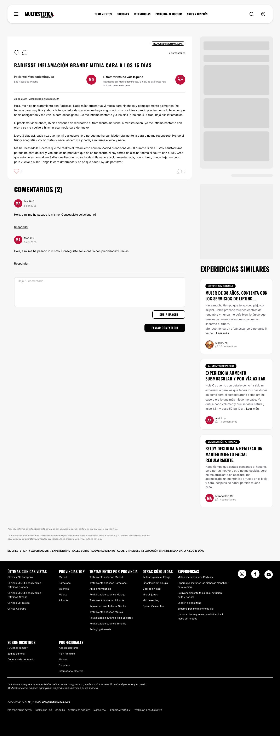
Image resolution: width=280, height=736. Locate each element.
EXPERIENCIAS (142, 14)
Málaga (63, 594)
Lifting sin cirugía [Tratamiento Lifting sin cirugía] (220, 286)
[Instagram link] (242, 575)
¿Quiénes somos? (17, 647)
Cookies (60, 710)
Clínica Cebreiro (16, 608)
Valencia (64, 588)
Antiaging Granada (100, 629)
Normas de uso (43, 710)
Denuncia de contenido (20, 659)
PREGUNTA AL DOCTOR (168, 14)
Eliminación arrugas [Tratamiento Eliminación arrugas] (222, 441)
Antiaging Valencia (100, 588)
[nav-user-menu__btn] (263, 14)
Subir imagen (168, 314)
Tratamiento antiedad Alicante (107, 600)
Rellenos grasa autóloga (156, 577)
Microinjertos (150, 594)
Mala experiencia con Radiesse (196, 577)
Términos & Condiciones (148, 710)
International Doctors (71, 671)
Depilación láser (152, 588)
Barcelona (65, 582)
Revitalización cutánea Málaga (107, 594)
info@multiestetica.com (55, 701)
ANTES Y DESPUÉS (197, 14)
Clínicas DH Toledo (18, 602)
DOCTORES (123, 14)
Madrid (63, 577)
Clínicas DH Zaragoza (20, 577)
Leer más (222, 333)
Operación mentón (153, 606)
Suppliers (64, 665)
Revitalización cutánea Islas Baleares (111, 617)
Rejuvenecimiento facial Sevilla (108, 606)
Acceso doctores (68, 647)
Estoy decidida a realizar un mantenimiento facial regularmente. (234, 454)
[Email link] (268, 574)
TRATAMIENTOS (103, 14)
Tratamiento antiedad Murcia (106, 611)
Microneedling (151, 600)
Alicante (63, 600)
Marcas (63, 659)
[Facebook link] (255, 575)
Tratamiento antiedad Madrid (106, 577)
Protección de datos (19, 710)
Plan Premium (67, 653)
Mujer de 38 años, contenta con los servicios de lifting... (236, 296)
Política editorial (120, 710)
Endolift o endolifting (189, 602)
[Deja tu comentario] (99, 292)
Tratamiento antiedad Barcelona (108, 582)
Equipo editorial (16, 653)
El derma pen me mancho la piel (196, 608)
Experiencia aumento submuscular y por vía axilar (235, 376)
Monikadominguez (41, 76)
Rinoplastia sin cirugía (155, 582)
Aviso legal (100, 710)
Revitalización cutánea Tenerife (108, 623)
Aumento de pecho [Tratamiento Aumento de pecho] (221, 366)
